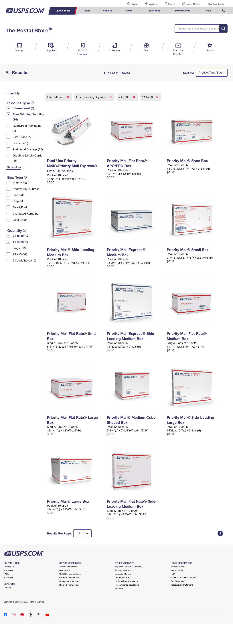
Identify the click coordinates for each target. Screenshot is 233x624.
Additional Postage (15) (28, 149)
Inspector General (123, 574)
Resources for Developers (127, 585)
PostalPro (119, 588)
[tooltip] (32, 102)
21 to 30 (124, 97)
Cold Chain (20, 219)
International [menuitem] (182, 10)
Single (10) (19, 248)
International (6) (23, 108)
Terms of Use (177, 570)
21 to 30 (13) (21, 235)
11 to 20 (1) (20, 241)
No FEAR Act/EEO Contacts (184, 577)
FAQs (6, 574)
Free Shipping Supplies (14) (28, 116)
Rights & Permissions (69, 585)
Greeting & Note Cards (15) (27, 158)
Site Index (8, 570)
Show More (13, 167)
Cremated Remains (25, 213)
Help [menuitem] (208, 10)
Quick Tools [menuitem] (63, 10)
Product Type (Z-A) (210, 72)
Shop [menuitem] (129, 10)
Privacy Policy (177, 566)
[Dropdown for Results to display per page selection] (82, 533)
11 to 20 (147, 97)
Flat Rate (19, 195)
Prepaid (18, 201)
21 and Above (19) (24, 260)
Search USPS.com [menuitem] (224, 11)
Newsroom (64, 570)
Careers (7, 587)
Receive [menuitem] (107, 10)
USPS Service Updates (70, 574)
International (55, 97)
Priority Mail (20, 182)
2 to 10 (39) (20, 254)
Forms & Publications (69, 577)
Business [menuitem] (154, 10)
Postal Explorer (122, 577)
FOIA (173, 574)
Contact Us (9, 566)
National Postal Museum (126, 581)
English (131, 4)
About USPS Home (68, 566)
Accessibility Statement (182, 585)
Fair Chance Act (178, 581)
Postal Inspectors (123, 570)
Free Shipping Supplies (91, 97)
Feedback (8, 577)
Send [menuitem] (87, 10)
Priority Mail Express (26, 188)
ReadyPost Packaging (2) (27, 128)
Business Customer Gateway (128, 566)
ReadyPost (20, 207)
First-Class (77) (22, 136)
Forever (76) (20, 143)
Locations (153, 4)
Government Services (69, 581)
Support (171, 4)
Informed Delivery (193, 4)
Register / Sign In (216, 4)
